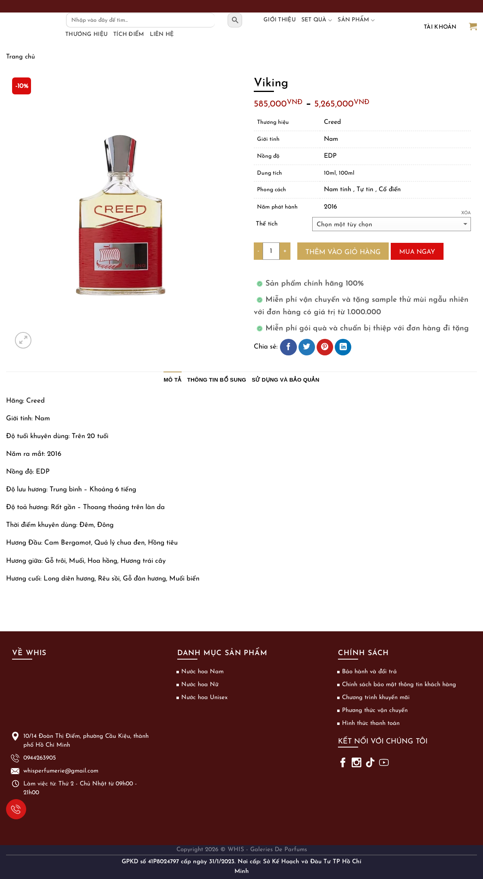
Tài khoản (440, 27)
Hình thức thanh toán (371, 723)
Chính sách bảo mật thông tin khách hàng (399, 685)
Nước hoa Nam (202, 672)
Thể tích (267, 224)
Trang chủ (20, 57)
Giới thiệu (279, 20)
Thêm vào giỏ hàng (343, 252)
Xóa (466, 213)
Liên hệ (162, 34)
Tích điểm (128, 34)
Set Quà (316, 20)
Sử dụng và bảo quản (285, 380)
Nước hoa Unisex (204, 698)
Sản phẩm (356, 20)
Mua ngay (417, 252)
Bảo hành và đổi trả (369, 672)
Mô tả (172, 380)
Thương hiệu (86, 34)
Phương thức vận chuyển (375, 711)
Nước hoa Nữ (199, 685)
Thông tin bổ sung (217, 380)
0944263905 (13, 808)
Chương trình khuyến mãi (376, 698)
